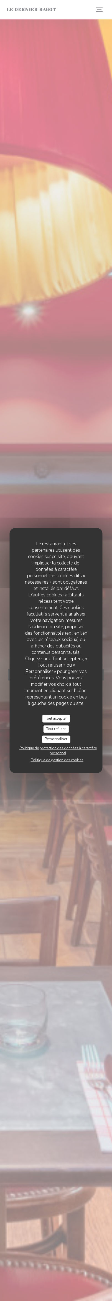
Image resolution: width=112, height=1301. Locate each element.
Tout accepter (56, 718)
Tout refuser (56, 728)
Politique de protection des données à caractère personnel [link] (58, 750)
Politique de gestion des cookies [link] (57, 759)
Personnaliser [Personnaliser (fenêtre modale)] (56, 739)
